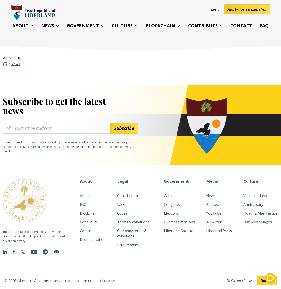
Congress (172, 204)
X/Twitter (214, 222)
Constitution (127, 195)
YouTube (213, 213)
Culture (122, 26)
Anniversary (253, 204)
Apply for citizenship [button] (247, 9)
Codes (122, 213)
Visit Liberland (255, 195)
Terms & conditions (133, 222)
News (47, 26)
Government (83, 26)
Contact (241, 26)
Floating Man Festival (260, 213)
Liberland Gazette (178, 230)
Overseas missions (179, 222)
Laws (121, 204)
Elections (171, 213)
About (20, 26)
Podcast (212, 204)
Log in (215, 9)
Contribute (203, 26)
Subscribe (124, 128)
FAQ (264, 26)
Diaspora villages (257, 222)
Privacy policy (128, 244)
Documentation (93, 239)
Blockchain (160, 26)
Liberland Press (219, 230)
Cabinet (170, 195)
